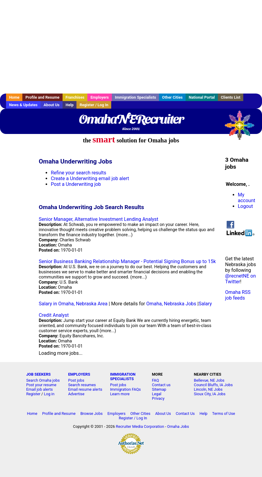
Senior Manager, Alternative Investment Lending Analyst (98, 219)
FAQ (155, 380)
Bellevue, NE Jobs (209, 380)
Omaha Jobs (178, 426)
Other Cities (172, 97)
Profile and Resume (42, 97)
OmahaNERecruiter (131, 119)
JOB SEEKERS (38, 374)
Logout (245, 206)
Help (70, 105)
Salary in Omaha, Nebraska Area (73, 304)
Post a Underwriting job (76, 184)
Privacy (158, 398)
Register (33, 394)
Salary (205, 304)
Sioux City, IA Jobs (210, 394)
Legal (156, 394)
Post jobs (76, 380)
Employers (99, 97)
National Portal (202, 97)
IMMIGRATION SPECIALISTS (122, 376)
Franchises (75, 97)
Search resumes (82, 385)
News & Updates (23, 105)
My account (246, 197)
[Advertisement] (131, 47)
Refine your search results (78, 173)
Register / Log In (93, 105)
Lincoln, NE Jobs (208, 389)
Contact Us (185, 413)
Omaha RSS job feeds (238, 295)
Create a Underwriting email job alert (90, 178)
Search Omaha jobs (43, 380)
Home (14, 97)
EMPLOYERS (79, 374)
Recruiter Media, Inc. (242, 128)
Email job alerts (39, 389)
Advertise (76, 394)
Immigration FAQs (125, 389)
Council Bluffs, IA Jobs (213, 385)
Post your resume (41, 385)
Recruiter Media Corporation (140, 426)
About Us (52, 105)
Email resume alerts (85, 389)
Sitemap (159, 389)
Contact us (161, 385)
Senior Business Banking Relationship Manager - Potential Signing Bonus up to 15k (127, 261)
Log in (49, 394)
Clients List (231, 97)
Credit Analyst (54, 315)
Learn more (120, 394)
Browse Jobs (91, 413)
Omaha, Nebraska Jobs (171, 304)
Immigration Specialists (135, 97)
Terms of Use (223, 413)
